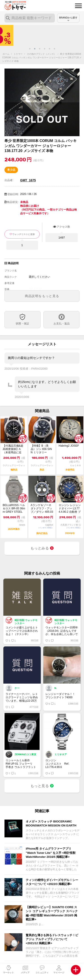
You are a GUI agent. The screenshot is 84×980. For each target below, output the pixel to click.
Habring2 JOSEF (69, 445)
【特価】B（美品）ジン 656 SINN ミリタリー (41, 449)
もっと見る (42, 786)
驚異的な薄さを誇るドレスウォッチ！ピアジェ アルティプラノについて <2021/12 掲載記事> (52, 939)
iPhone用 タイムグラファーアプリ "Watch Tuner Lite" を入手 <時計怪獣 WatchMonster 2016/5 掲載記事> (50, 852)
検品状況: (12, 202)
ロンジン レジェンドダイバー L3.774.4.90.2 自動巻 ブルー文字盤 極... (70, 509)
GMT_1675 (28, 180)
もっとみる (42, 548)
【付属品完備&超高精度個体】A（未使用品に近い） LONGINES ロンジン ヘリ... (13, 449)
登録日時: (13, 194)
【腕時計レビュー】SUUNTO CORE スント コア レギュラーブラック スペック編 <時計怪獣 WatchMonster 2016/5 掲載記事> (52, 913)
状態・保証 (22, 323)
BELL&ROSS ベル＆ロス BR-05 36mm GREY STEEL (14, 508)
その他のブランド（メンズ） (41, 54)
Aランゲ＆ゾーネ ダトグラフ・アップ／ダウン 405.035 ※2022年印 (42, 509)
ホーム (6, 54)
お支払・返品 (62, 323)
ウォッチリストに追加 (23, 234)
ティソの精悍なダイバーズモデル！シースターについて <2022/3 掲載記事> (52, 882)
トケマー (18, 54)
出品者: (8, 180)
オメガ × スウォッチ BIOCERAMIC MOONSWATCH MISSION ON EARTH (51, 823)
